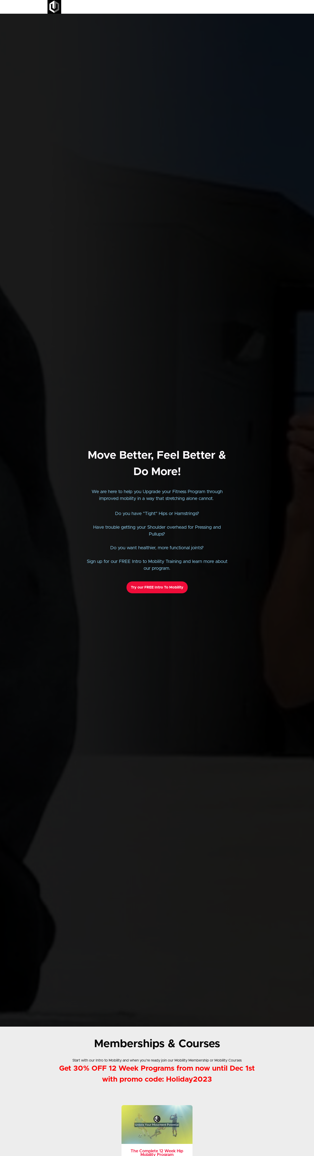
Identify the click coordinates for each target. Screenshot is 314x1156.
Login (248, 6)
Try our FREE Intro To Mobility (157, 587)
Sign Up (261, 6)
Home (190, 6)
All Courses (206, 6)
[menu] (224, 7)
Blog (222, 6)
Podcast (234, 6)
